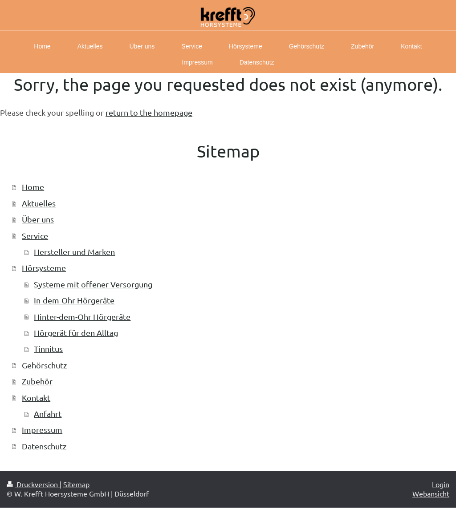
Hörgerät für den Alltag (76, 332)
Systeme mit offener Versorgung (93, 284)
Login (440, 484)
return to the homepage (149, 112)
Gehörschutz (44, 365)
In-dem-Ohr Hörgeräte (74, 300)
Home (33, 186)
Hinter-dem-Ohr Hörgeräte (82, 316)
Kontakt (36, 397)
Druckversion (33, 484)
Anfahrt (47, 413)
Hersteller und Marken (74, 251)
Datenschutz (44, 446)
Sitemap (76, 484)
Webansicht (430, 493)
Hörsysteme (44, 267)
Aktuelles (39, 203)
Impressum (42, 429)
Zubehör (37, 381)
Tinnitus (48, 348)
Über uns (38, 219)
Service (35, 235)
